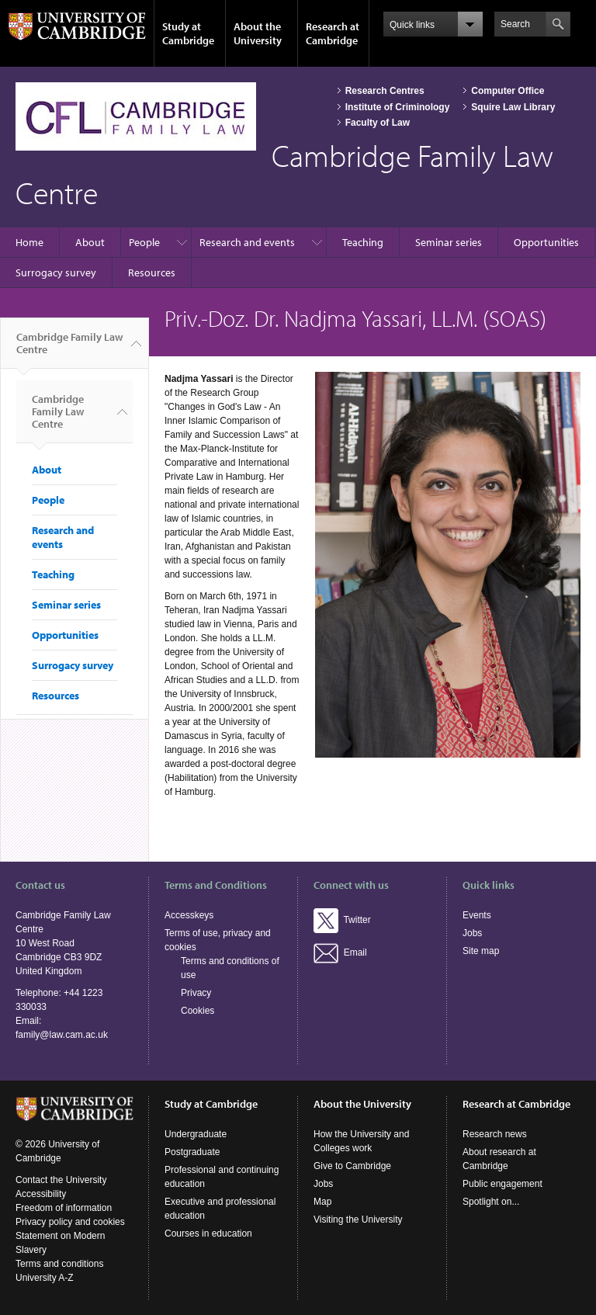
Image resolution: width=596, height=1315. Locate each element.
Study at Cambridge (188, 33)
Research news (495, 1134)
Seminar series (448, 242)
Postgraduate (192, 1152)
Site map (481, 950)
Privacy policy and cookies (70, 1221)
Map (322, 1201)
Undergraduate (196, 1134)
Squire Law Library (513, 107)
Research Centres (384, 90)
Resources (151, 272)
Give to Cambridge (352, 1166)
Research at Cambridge (332, 33)
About (90, 242)
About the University (258, 33)
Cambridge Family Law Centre (69, 349)
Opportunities (546, 242)
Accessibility (41, 1193)
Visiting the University (358, 1219)
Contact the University (61, 1179)
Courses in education (208, 1233)
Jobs (472, 933)
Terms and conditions (59, 1263)
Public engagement (502, 1183)
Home (29, 242)
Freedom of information (64, 1207)
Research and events (247, 242)
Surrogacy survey (56, 272)
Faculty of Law (377, 122)
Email (340, 952)
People (144, 242)
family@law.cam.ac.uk (62, 1034)
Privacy (196, 992)
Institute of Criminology (397, 107)
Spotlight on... (491, 1201)
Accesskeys (189, 915)
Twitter (342, 919)
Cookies (197, 1010)
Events (477, 915)
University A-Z (45, 1277)
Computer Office (507, 90)
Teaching (362, 242)
